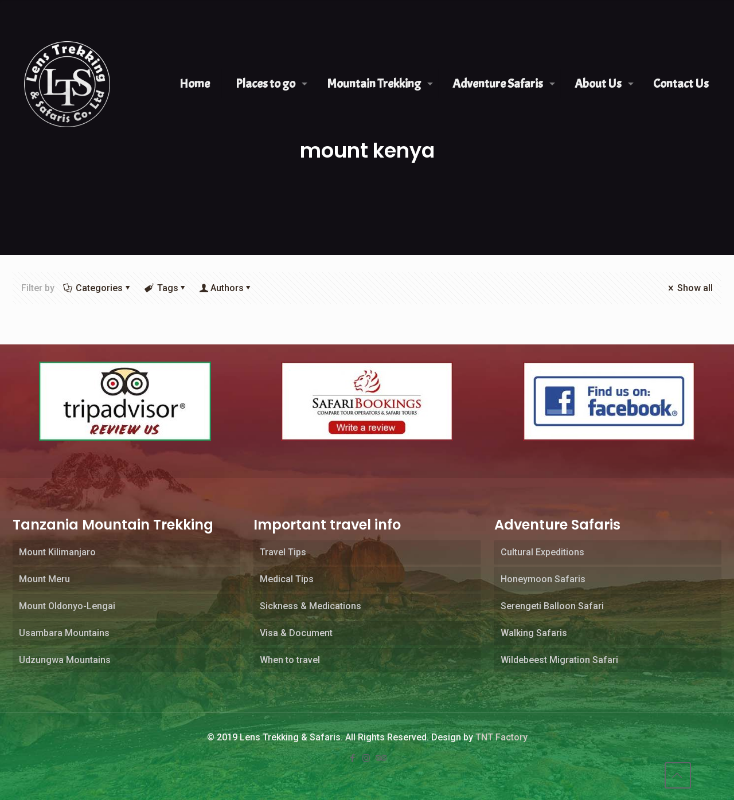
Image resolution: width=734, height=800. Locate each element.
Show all (689, 288)
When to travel (290, 659)
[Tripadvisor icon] (381, 758)
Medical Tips (287, 579)
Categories (98, 288)
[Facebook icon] (353, 758)
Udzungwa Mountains (65, 659)
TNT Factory (501, 737)
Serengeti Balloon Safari (552, 606)
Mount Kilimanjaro (57, 552)
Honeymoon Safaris (543, 579)
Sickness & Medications (310, 606)
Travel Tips (283, 552)
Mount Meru (44, 579)
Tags (166, 288)
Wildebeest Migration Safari (559, 659)
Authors (227, 288)
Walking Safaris (534, 633)
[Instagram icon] (367, 758)
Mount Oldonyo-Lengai (67, 606)
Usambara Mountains (64, 633)
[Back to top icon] (678, 775)
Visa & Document (296, 633)
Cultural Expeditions (542, 552)
